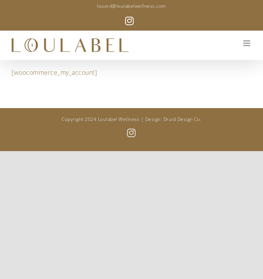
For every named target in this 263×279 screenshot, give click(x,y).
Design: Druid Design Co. (173, 119)
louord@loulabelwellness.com (131, 6)
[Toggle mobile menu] (247, 43)
